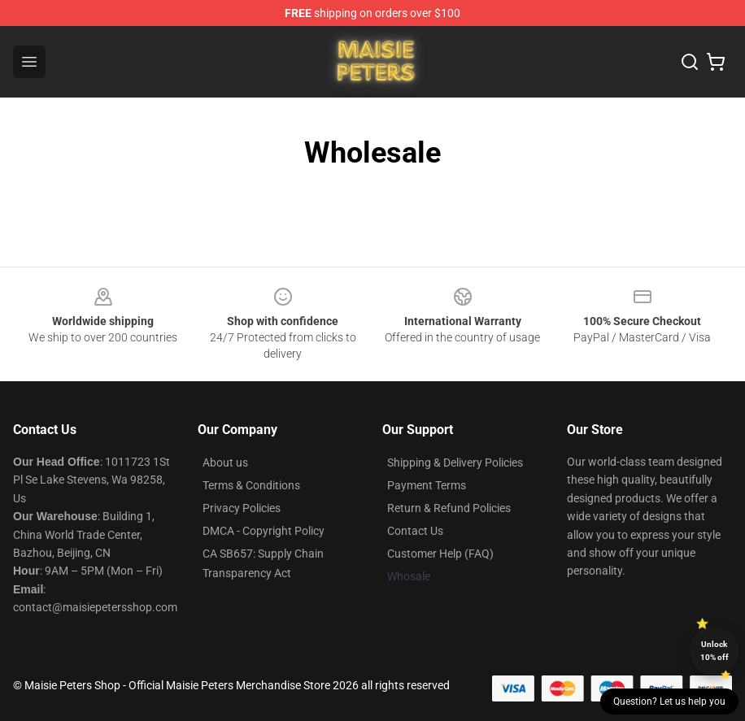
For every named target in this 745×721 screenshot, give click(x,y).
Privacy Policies (242, 508)
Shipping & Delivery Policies (455, 462)
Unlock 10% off (714, 651)
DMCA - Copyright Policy (264, 530)
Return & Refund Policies (449, 508)
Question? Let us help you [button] (669, 701)
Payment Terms (426, 485)
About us (225, 462)
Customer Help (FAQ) (440, 553)
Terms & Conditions (251, 485)
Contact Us (415, 530)
